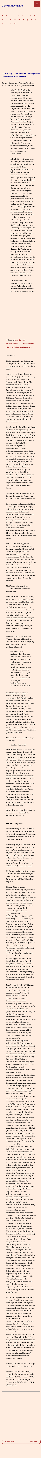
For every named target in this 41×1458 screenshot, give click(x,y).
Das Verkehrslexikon (12, 5)
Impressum (33, 1442)
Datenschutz (9, 1442)
